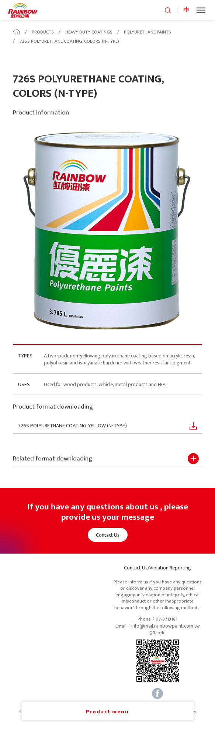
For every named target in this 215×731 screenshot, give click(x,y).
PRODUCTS (43, 32)
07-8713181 (166, 619)
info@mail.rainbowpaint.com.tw (165, 626)
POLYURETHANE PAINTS (147, 32)
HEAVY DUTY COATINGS (88, 32)
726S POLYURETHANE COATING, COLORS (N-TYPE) (69, 41)
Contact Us (107, 535)
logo (23, 10)
